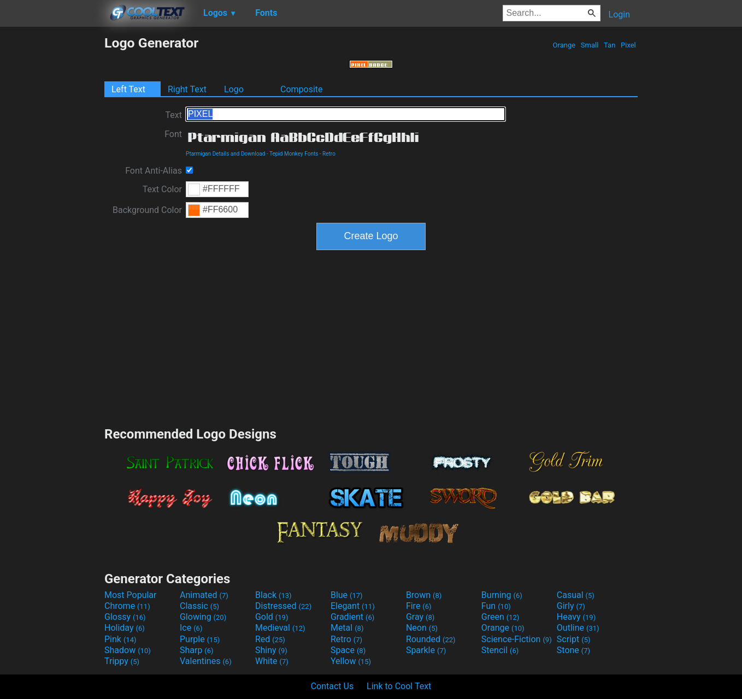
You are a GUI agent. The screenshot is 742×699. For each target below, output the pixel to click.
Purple (200, 639)
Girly (571, 606)
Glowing (203, 617)
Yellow (351, 661)
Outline (578, 628)
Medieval (280, 628)
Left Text (128, 89)
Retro (328, 154)
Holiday (124, 628)
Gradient (352, 617)
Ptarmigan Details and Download (225, 154)
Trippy (121, 661)
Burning (501, 595)
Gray (420, 617)
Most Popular (130, 595)
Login (619, 14)
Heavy (576, 617)
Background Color (147, 210)
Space (348, 650)
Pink (120, 639)
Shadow (127, 650)
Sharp (197, 650)
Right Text (187, 89)
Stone (573, 650)
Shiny (271, 650)
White (271, 661)
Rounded (431, 639)
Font (173, 134)
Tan (609, 45)
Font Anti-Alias (153, 170)
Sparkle (426, 650)
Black (273, 595)
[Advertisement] (52, 199)
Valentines (206, 661)
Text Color (162, 189)
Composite (301, 89)
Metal (347, 628)
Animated (204, 595)
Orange (564, 45)
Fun (496, 606)
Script (574, 639)
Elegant (353, 606)
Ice (191, 628)
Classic (199, 606)
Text (174, 115)
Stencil (500, 650)
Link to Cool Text (399, 686)
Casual (575, 595)
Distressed (283, 606)
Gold (271, 617)
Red (270, 639)
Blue (347, 595)
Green (500, 617)
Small (589, 45)
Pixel (628, 45)
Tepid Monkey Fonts (293, 154)
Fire (419, 606)
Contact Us (332, 686)
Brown (423, 595)
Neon (422, 628)
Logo (234, 89)
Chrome (127, 606)
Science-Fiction (516, 639)
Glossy (125, 617)
